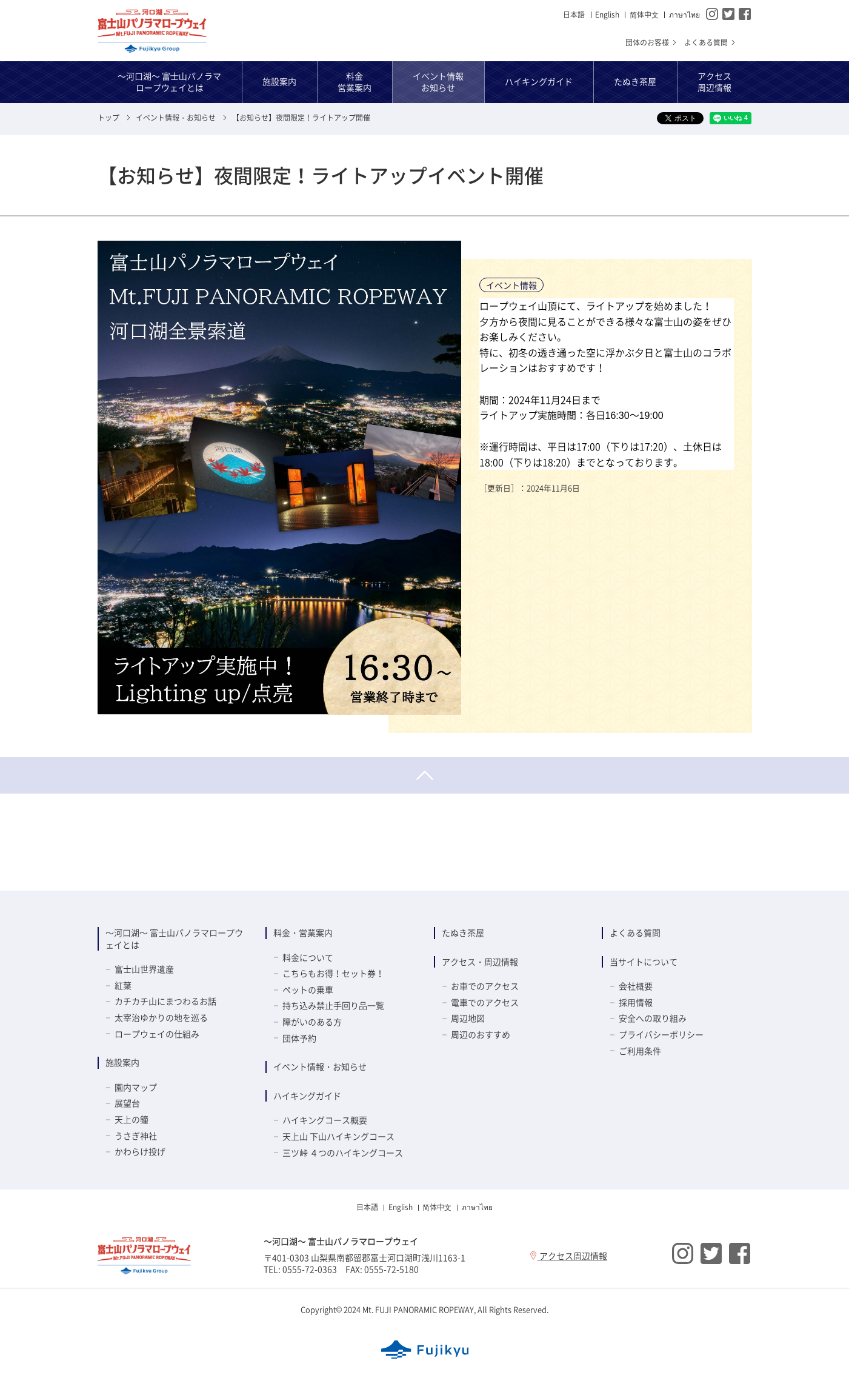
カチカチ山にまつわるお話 (165, 1001)
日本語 (574, 14)
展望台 (127, 1103)
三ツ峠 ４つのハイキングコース (342, 1152)
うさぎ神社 (136, 1135)
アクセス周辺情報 (568, 1255)
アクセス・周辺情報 (480, 961)
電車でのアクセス (485, 1002)
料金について (307, 957)
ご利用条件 (640, 1051)
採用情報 (636, 1002)
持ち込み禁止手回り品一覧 (333, 1005)
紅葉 (123, 985)
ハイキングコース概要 (324, 1120)
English (607, 14)
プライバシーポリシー (661, 1034)
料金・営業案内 (303, 932)
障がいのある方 (312, 1021)
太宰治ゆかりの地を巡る (161, 1017)
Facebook (745, 14)
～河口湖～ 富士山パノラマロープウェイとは (174, 938)
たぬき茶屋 (463, 932)
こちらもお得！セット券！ (333, 973)
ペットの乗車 (307, 989)
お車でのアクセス (485, 986)
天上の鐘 (131, 1119)
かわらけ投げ (140, 1151)
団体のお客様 (651, 42)
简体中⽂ (644, 14)
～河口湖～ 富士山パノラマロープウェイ (152, 31)
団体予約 (299, 1038)
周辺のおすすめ (480, 1034)
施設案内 (122, 1062)
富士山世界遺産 (144, 969)
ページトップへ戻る (424, 775)
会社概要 (636, 986)
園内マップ (136, 1087)
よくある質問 (710, 42)
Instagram (712, 14)
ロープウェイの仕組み (157, 1034)
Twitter (728, 14)
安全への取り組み (653, 1018)
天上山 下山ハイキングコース (338, 1136)
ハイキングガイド (307, 1095)
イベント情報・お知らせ (320, 1066)
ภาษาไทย (684, 14)
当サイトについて (644, 961)
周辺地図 (468, 1018)
